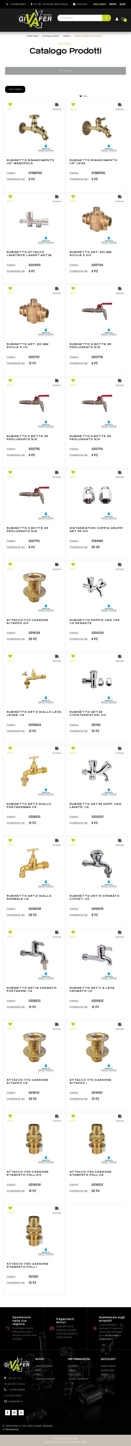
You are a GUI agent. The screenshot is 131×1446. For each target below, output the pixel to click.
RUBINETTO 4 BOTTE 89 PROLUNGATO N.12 (27, 529)
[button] (106, 18)
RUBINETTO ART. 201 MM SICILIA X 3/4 (91, 253)
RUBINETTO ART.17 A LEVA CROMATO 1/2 (92, 989)
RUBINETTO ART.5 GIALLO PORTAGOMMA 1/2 (29, 805)
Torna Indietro (15, 89)
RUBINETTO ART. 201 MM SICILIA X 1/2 (28, 346)
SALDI (123, 4)
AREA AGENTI (99, 4)
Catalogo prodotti (50, 36)
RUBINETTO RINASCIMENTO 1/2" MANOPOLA (30, 162)
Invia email (82, 4)
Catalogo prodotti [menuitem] (44, 1366)
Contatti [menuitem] (72, 1370)
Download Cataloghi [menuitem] (45, 1378)
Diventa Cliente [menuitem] (108, 1366)
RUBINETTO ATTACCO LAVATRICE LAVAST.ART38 (29, 253)
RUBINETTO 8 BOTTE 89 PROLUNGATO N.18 (90, 346)
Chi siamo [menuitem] (73, 1366)
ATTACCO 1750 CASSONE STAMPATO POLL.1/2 (91, 1173)
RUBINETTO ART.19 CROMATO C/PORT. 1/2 (95, 897)
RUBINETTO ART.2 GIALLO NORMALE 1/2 (29, 897)
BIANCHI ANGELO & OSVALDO (88, 36)
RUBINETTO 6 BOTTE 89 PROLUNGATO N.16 (27, 438)
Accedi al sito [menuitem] (107, 1370)
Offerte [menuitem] (38, 1374)
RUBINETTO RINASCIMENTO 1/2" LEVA (93, 162)
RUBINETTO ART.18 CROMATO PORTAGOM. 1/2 (32, 989)
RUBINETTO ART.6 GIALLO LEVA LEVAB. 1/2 (34, 713)
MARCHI (66, 36)
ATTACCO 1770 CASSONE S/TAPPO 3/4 (28, 621)
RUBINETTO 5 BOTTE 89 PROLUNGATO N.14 (90, 438)
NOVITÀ (112, 4)
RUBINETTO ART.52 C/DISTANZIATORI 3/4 (88, 713)
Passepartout (12, 1429)
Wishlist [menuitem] (104, 1374)
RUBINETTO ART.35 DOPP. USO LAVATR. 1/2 (96, 805)
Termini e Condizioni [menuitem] (78, 1378)
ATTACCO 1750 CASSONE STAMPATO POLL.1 (28, 1265)
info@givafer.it (106, 1339)
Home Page (32, 36)
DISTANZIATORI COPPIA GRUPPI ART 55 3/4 (96, 529)
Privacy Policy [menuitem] (74, 1374)
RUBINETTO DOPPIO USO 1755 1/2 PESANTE (95, 621)
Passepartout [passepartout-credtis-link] (71, 1438)
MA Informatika (78, 1442)
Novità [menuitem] (38, 1370)
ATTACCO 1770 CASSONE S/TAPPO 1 (91, 1081)
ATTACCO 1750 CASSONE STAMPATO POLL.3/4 (28, 1173)
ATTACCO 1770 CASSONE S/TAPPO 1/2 (28, 1081)
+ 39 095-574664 (18, 4)
